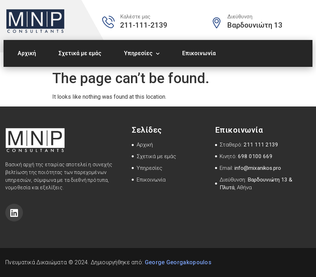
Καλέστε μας (135, 16)
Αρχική (27, 53)
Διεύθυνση (239, 16)
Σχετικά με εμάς (80, 53)
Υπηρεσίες (142, 53)
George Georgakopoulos (178, 262)
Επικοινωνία (199, 53)
